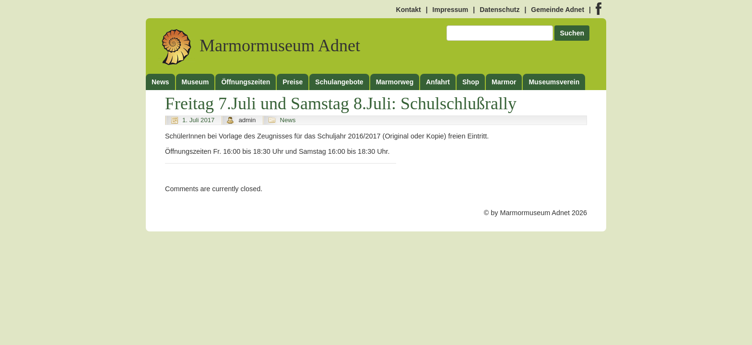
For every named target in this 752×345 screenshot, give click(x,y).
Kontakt (408, 9)
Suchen (572, 33)
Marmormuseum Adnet (259, 45)
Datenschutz (499, 9)
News (287, 120)
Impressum (451, 9)
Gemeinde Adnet (557, 9)
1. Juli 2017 (198, 120)
